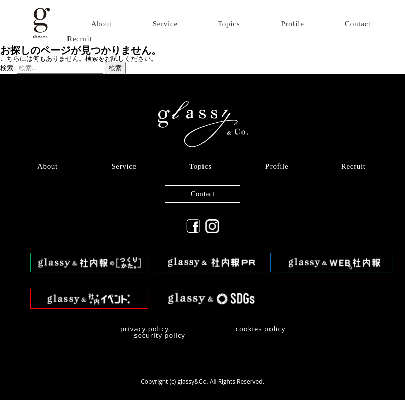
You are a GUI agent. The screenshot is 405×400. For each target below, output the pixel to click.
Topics (229, 24)
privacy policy (144, 328)
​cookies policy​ (261, 328)
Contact (358, 24)
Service (165, 24)
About (101, 24)
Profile (292, 24)
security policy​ (159, 335)
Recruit (79, 39)
